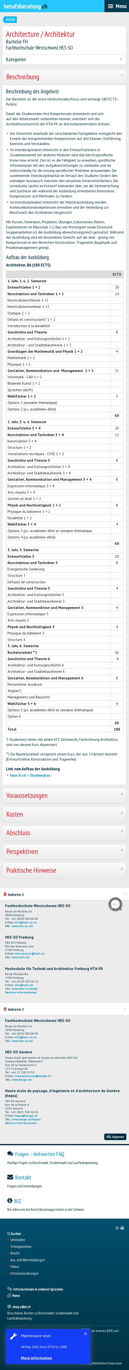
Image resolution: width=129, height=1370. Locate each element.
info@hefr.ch (24, 985)
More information (36, 1357)
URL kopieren (115, 1137)
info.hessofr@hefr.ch (29, 953)
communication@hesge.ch (33, 1076)
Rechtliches (100, 1363)
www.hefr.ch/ (21, 957)
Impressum (115, 1363)
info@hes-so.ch (25, 922)
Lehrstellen (17, 1240)
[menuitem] (120, 1227)
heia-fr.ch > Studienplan (30, 775)
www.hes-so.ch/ (22, 926)
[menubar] (116, 6)
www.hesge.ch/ (22, 1079)
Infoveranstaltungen (24, 1273)
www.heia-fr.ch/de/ (25, 988)
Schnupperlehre (21, 1246)
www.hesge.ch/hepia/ (26, 1119)
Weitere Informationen (21, 992)
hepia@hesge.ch (26, 1115)
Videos (14, 1266)
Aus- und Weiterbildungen (27, 1260)
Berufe (15, 1253)
